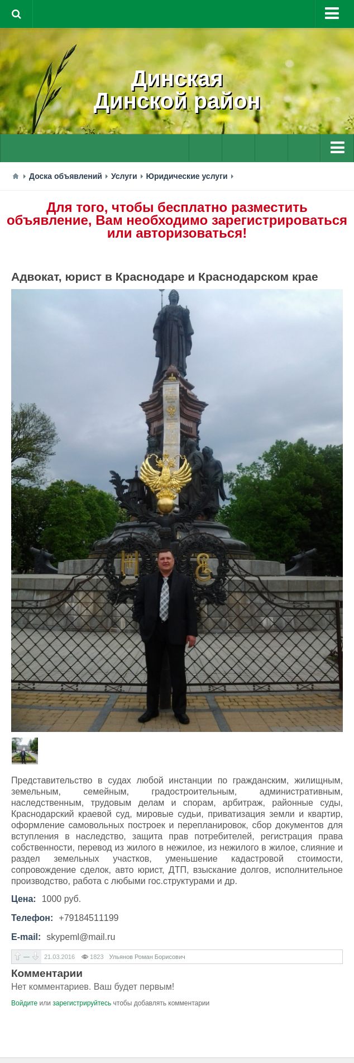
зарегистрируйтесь (81, 1003)
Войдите (24, 1003)
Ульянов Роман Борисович (147, 956)
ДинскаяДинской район (177, 89)
